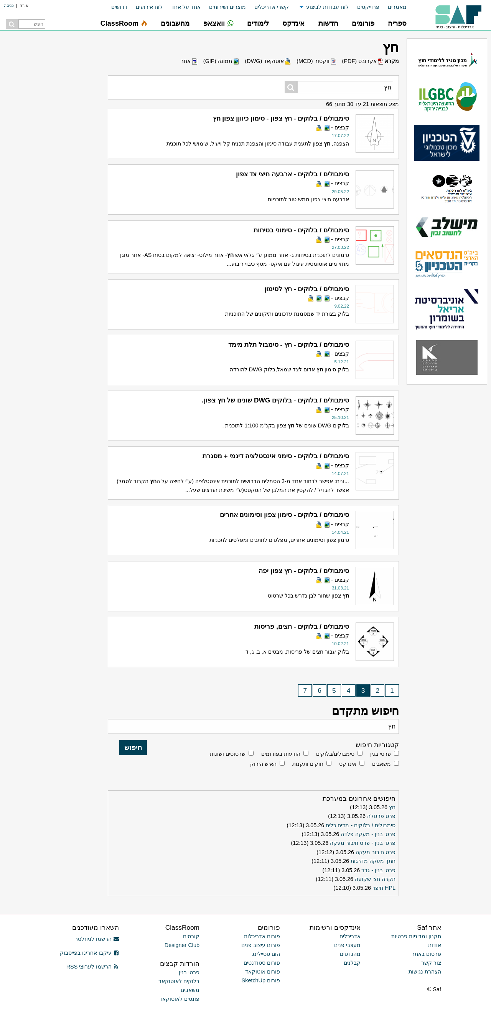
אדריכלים (350, 936)
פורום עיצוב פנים (260, 945)
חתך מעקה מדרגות (373, 861)
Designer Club (182, 945)
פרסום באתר (426, 954)
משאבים (381, 764)
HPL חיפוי (383, 888)
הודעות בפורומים (280, 754)
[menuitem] (393, 7)
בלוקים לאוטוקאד (178, 981)
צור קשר (431, 963)
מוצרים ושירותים (227, 7)
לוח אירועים (149, 7)
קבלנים (352, 963)
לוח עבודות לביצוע (327, 7)
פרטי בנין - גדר (378, 870)
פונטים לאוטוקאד (179, 999)
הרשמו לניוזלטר (97, 939)
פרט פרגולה (381, 816)
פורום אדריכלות (262, 936)
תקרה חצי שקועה (375, 879)
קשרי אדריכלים (271, 7)
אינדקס (347, 764)
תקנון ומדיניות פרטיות (416, 936)
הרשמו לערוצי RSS (92, 967)
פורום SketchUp (261, 980)
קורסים (191, 936)
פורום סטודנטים (262, 963)
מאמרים (397, 7)
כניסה (9, 5)
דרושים (119, 7)
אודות (434, 945)
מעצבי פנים (347, 945)
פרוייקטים (368, 7)
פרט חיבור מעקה (375, 852)
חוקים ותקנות (307, 764)
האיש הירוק (263, 764)
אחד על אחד (186, 7)
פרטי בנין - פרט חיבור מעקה (362, 843)
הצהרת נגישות (425, 972)
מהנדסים (350, 954)
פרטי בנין (380, 754)
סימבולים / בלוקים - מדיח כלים (360, 825)
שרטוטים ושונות (228, 754)
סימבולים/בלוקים (335, 754)
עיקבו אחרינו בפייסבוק (89, 953)
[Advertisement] (46, 393)
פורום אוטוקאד (262, 972)
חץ (392, 807)
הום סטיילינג (266, 954)
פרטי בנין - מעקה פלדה (368, 834)
